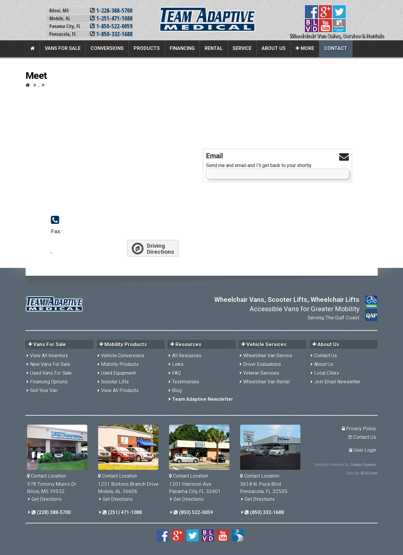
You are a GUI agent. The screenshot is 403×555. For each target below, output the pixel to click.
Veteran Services (261, 373)
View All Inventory (49, 355)
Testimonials (185, 382)
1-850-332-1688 (111, 33)
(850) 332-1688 (264, 512)
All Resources (187, 355)
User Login (362, 450)
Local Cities (326, 373)
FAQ (176, 373)
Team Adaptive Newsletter (202, 399)
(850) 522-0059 (193, 512)
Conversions (107, 48)
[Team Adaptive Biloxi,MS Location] (59, 447)
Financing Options (49, 382)
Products (147, 48)
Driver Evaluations (262, 364)
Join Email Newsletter (337, 382)
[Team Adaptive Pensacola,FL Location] (272, 447)
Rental (214, 48)
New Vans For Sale (50, 364)
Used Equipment (118, 373)
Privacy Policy (359, 429)
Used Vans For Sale (51, 373)
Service (242, 48)
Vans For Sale (63, 48)
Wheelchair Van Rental (266, 382)
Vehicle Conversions (122, 355)
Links (178, 364)
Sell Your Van (43, 390)
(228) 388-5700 (51, 512)
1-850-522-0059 (111, 26)
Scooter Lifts (115, 382)
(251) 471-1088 (122, 512)
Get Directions (47, 499)
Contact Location (46, 476)
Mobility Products (120, 364)
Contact (335, 48)
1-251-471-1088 (111, 18)
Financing (182, 48)
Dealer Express (363, 465)
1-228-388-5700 (111, 10)
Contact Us (325, 355)
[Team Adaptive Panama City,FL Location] (201, 447)
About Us (274, 48)
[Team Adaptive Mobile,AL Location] (130, 447)
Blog (177, 390)
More (305, 48)
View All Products (120, 390)
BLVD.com (369, 473)
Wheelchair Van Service (268, 355)
